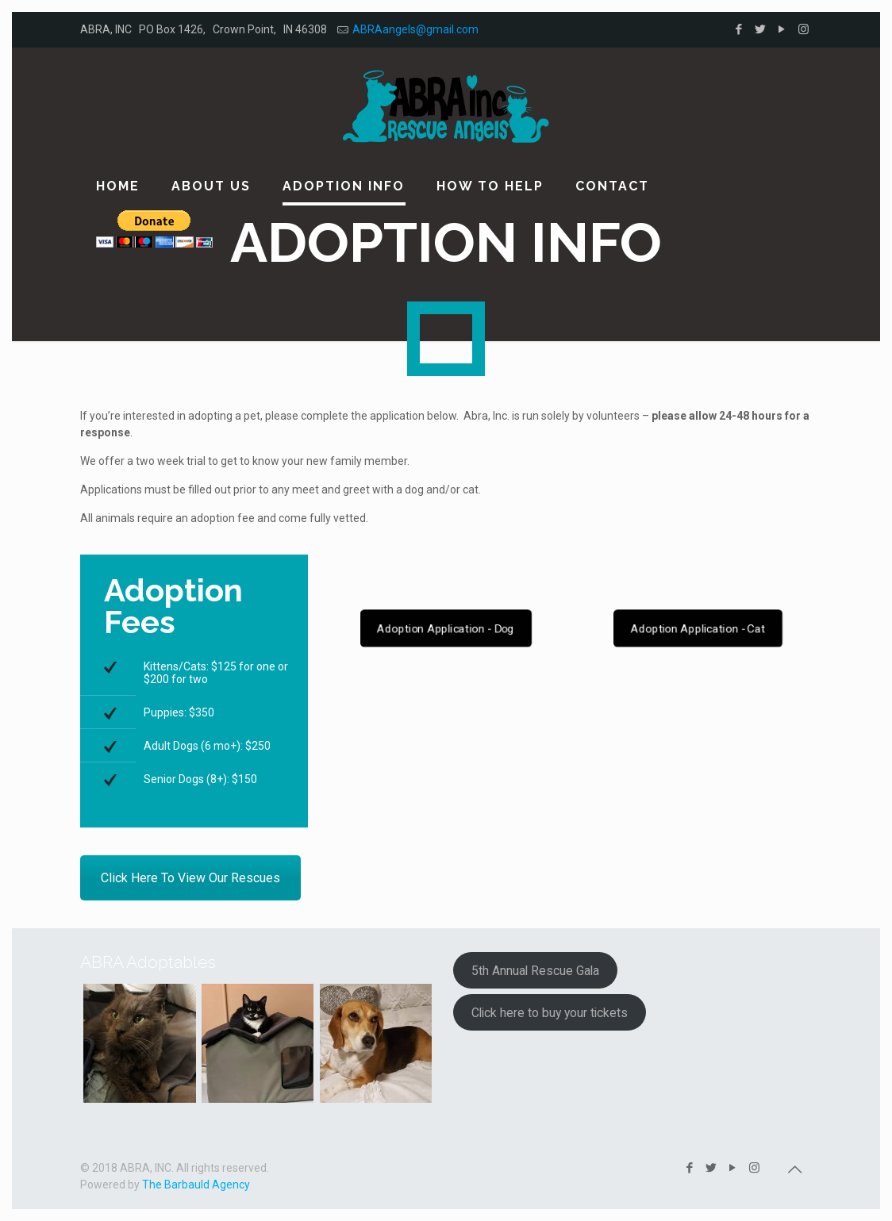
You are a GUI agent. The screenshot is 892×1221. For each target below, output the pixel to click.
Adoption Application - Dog (446, 629)
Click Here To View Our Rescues (190, 877)
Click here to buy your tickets (549, 1012)
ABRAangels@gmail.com (415, 29)
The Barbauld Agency (196, 1184)
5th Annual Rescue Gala (535, 970)
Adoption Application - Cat (697, 629)
